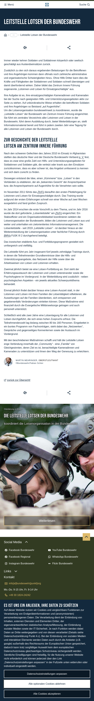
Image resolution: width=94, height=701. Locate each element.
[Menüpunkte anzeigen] (13, 34)
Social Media (16, 541)
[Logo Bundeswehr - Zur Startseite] (47, 4)
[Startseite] (5, 33)
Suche (84, 3)
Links (10, 570)
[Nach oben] (86, 535)
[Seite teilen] (68, 46)
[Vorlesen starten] (25, 46)
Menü (9, 3)
